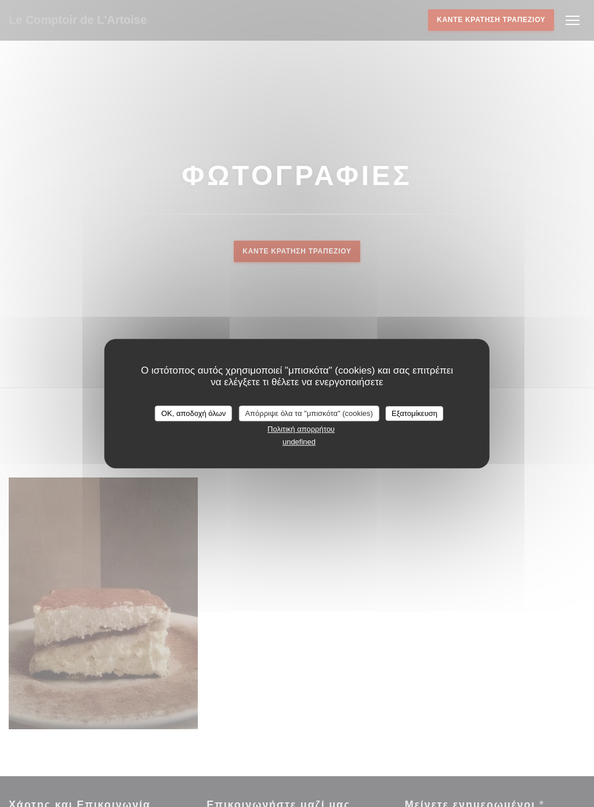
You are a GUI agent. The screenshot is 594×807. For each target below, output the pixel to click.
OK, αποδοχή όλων (193, 413)
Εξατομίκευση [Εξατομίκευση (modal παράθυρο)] (414, 413)
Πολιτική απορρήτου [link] (301, 429)
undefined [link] (299, 441)
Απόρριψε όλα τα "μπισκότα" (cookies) (309, 413)
